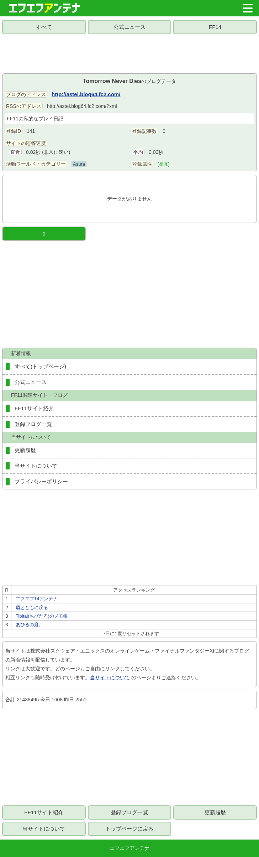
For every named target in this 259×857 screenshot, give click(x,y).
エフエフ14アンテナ (37, 598)
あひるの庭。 (29, 624)
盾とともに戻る (32, 607)
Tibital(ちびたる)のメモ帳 (42, 616)
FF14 (215, 27)
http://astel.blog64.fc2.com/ (86, 94)
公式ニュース (129, 27)
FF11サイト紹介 (34, 408)
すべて (44, 27)
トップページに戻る (129, 829)
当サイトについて (36, 466)
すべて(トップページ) (40, 366)
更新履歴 (25, 450)
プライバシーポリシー (41, 481)
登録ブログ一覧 (33, 424)
